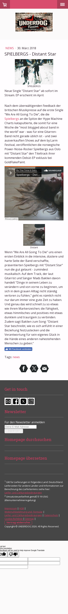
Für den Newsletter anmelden (25, 422)
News (10, 48)
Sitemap (29, 518)
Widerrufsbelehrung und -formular (24, 511)
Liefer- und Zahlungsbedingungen (23, 492)
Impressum (11, 508)
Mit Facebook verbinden (18, 349)
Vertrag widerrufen (18, 522)
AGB (21, 508)
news (16, 357)
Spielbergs (12, 119)
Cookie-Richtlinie (14, 518)
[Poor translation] (13, 554)
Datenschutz (51, 515)
